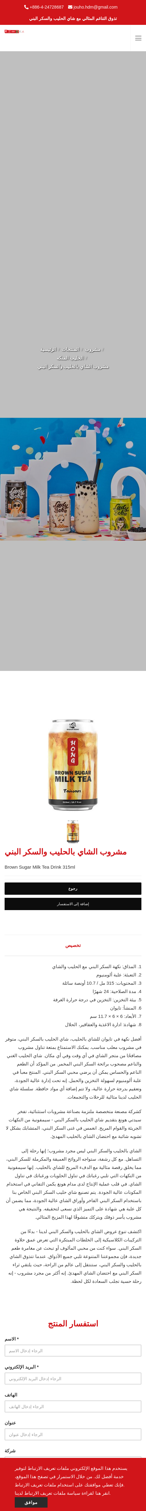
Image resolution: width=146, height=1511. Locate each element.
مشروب (92, 349)
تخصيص (73, 945)
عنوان (10, 1422)
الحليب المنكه (70, 357)
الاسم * (12, 1339)
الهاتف (11, 1394)
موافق (31, 1502)
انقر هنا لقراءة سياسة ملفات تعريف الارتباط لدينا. (63, 1493)
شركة (10, 1450)
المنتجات (70, 349)
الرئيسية (48, 349)
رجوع (73, 888)
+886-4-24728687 (47, 7)
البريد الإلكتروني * (22, 1366)
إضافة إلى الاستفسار (73, 904)
